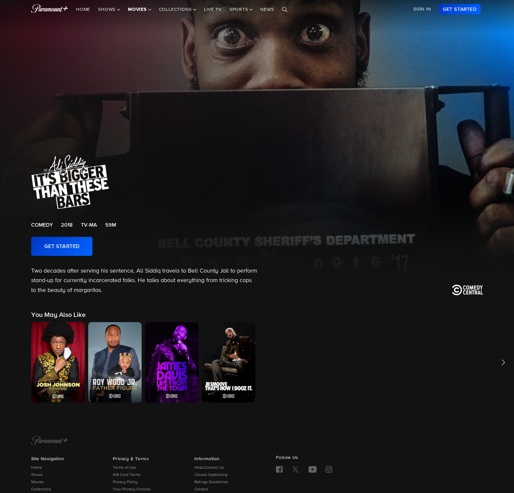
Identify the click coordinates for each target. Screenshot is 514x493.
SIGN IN (422, 9)
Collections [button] (176, 9)
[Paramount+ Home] (49, 441)
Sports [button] (239, 9)
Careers (201, 489)
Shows (37, 475)
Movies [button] (138, 9)
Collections (41, 489)
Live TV (213, 9)
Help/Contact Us (209, 468)
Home (83, 9)
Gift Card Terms (127, 475)
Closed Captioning (210, 475)
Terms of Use (124, 468)
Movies (37, 482)
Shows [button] (107, 9)
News (267, 9)
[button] (58, 362)
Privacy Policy (125, 482)
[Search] (285, 9)
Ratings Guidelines (211, 482)
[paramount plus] (49, 9)
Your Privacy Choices (132, 489)
